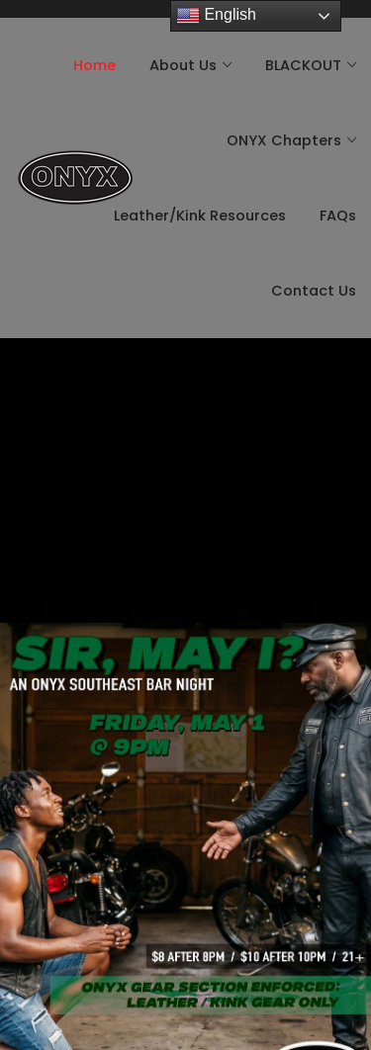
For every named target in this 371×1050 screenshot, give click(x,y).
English (216, 16)
